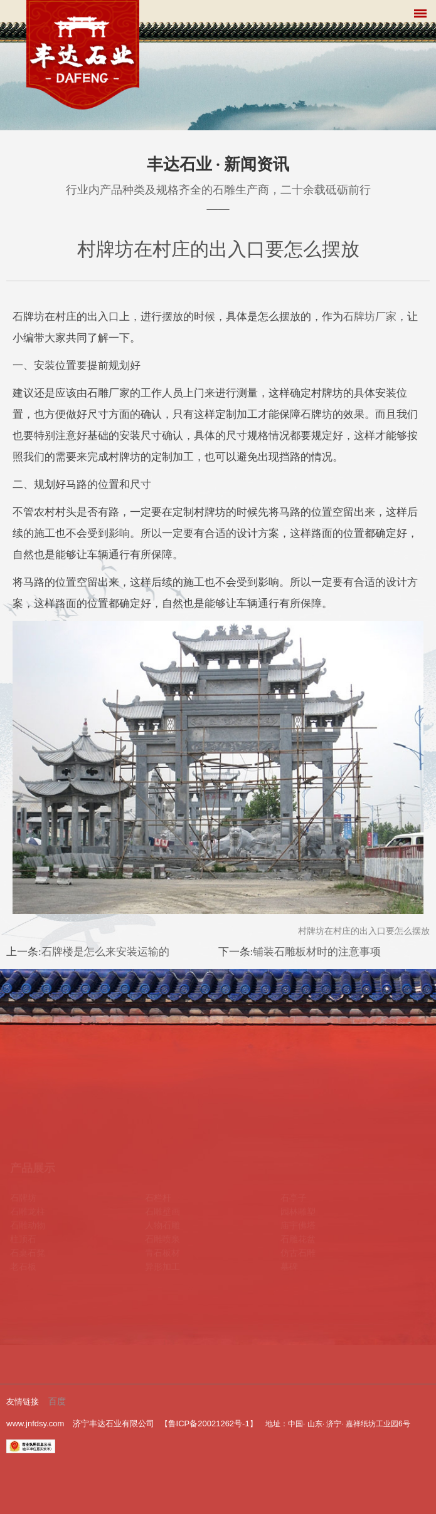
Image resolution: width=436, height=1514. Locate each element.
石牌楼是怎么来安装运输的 (105, 952)
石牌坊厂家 (369, 317)
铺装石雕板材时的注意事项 (317, 952)
